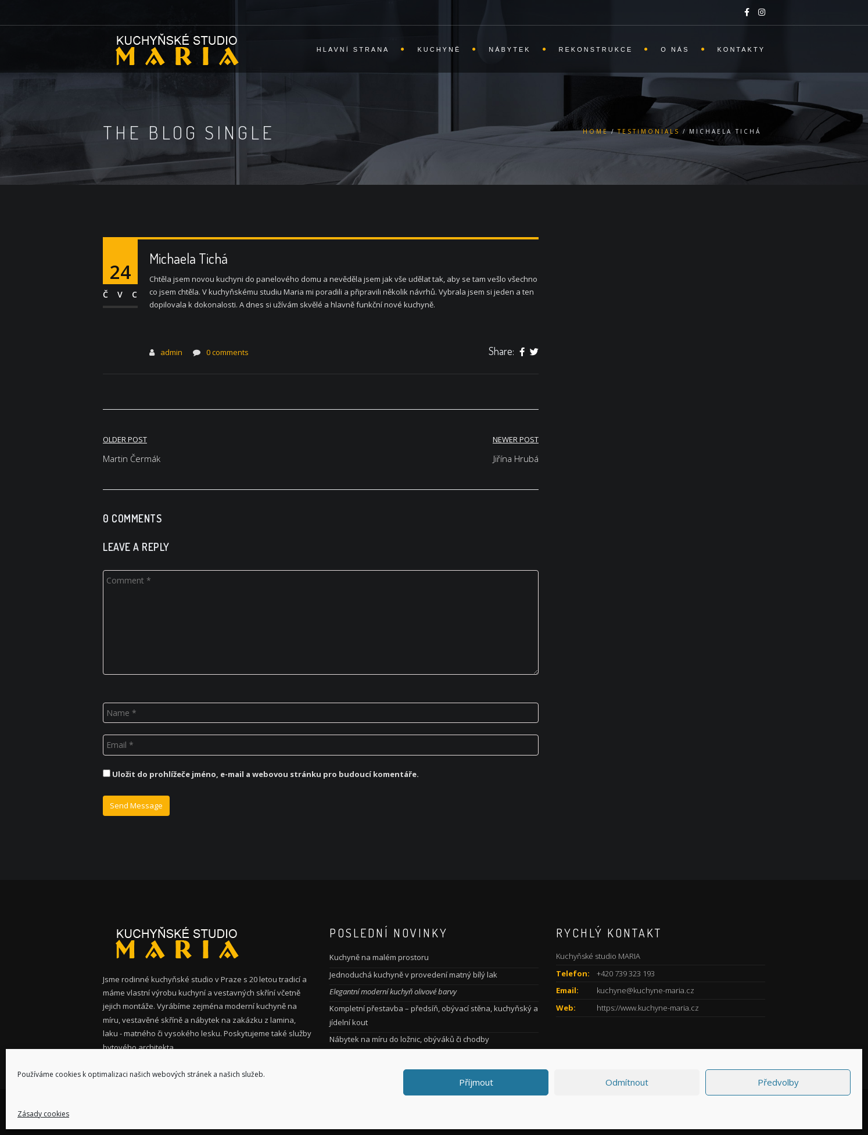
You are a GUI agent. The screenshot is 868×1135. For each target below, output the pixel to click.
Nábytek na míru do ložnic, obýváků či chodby (409, 1039)
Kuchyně (439, 49)
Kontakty (741, 49)
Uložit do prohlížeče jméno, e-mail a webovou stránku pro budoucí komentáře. (265, 774)
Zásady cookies (43, 1114)
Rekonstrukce (596, 49)
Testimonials (649, 131)
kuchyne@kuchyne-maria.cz (645, 990)
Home (595, 131)
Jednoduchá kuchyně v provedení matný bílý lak (413, 974)
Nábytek (509, 49)
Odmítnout (626, 1082)
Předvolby (778, 1082)
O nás (675, 49)
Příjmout (476, 1082)
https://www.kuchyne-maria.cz (648, 1007)
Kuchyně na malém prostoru (379, 957)
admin (171, 352)
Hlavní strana (353, 49)
